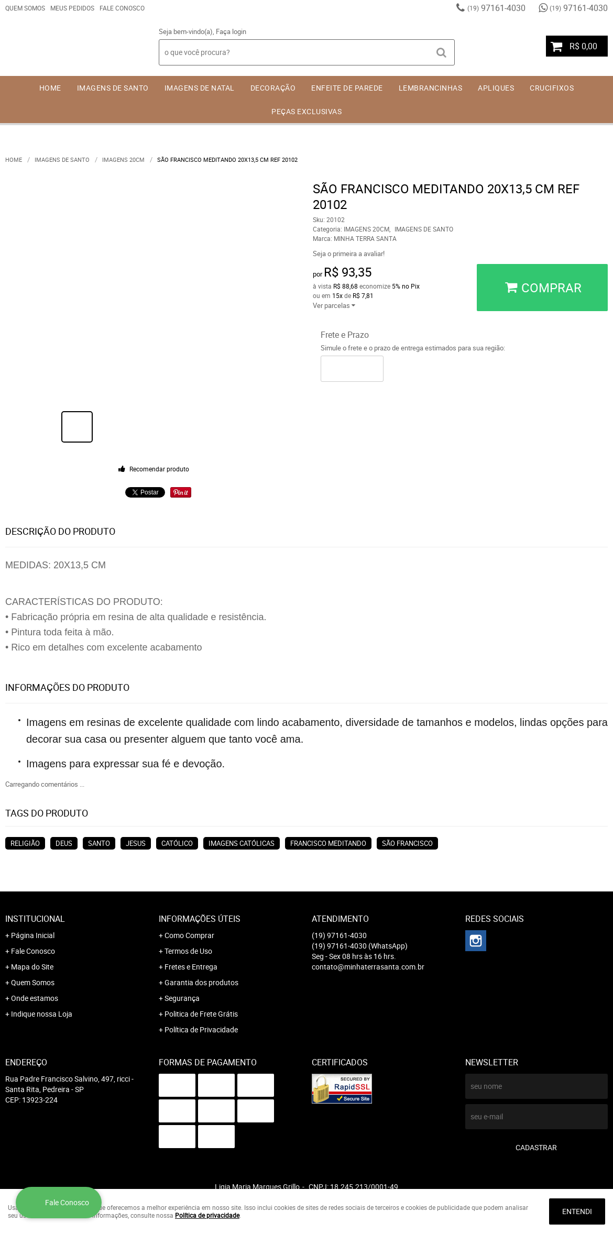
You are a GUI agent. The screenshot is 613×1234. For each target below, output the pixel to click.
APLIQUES (496, 88)
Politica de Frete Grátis (201, 1014)
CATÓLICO (177, 843)
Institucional (35, 918)
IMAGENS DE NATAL (200, 88)
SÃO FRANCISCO (407, 843)
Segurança (182, 998)
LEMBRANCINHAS (431, 88)
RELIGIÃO (25, 843)
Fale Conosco (122, 8)
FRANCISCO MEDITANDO (328, 843)
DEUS (64, 843)
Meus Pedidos (72, 8)
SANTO (99, 843)
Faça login (231, 31)
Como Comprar (189, 935)
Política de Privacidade (201, 1029)
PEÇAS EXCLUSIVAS (306, 111)
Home (50, 88)
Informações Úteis (199, 918)
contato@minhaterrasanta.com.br (368, 967)
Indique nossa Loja (41, 1014)
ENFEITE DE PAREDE (347, 88)
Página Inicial (32, 935)
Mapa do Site (32, 967)
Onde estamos (34, 998)
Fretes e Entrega (191, 967)
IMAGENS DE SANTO (113, 88)
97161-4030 (496, 8)
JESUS (136, 843)
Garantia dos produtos (201, 982)
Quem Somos (25, 8)
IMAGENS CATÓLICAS (242, 843)
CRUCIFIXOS (552, 88)
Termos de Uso (188, 951)
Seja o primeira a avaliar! (349, 253)
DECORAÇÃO (273, 88)
